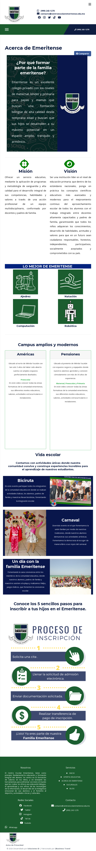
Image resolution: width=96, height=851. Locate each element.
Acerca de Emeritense (72, 781)
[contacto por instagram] (44, 17)
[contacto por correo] (61, 13)
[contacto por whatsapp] (46, 10)
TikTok (25, 818)
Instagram (25, 814)
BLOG (72, 788)
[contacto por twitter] (49, 17)
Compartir (82, 53)
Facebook (25, 805)
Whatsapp (11, 827)
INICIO (72, 773)
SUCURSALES (71, 784)
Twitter (25, 809)
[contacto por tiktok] (54, 17)
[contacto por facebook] (39, 17)
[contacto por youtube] (59, 17)
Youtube (25, 822)
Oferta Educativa (72, 777)
